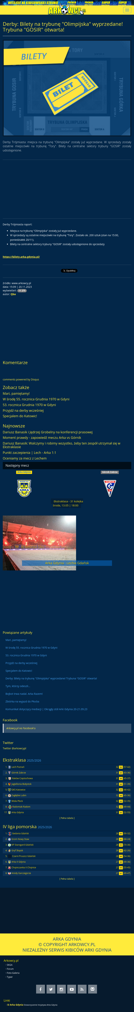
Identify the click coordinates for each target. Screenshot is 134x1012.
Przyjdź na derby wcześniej (23, 410)
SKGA (9, 964)
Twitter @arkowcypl (14, 748)
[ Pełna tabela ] (66, 817)
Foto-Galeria (13, 972)
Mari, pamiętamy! (16, 393)
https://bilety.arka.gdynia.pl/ (21, 256)
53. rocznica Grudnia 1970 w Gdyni (29, 405)
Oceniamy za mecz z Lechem (25, 458)
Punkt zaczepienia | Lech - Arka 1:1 (29, 452)
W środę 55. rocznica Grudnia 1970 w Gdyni (36, 399)
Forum (10, 968)
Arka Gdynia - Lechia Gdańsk (67, 563)
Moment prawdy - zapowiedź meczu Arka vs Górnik (42, 437)
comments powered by (21, 379)
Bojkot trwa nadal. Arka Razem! (24, 693)
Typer (10, 976)
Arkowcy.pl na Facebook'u (21, 728)
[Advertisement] (67, 189)
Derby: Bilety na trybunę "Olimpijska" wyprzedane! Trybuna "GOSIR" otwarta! (51, 678)
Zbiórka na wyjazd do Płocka (22, 701)
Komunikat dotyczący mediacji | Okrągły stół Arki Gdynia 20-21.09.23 (46, 709)
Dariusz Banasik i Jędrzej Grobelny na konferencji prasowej (48, 432)
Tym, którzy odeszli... (17, 686)
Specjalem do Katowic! (20, 416)
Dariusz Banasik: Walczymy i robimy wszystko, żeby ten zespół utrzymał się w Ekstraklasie (61, 445)
